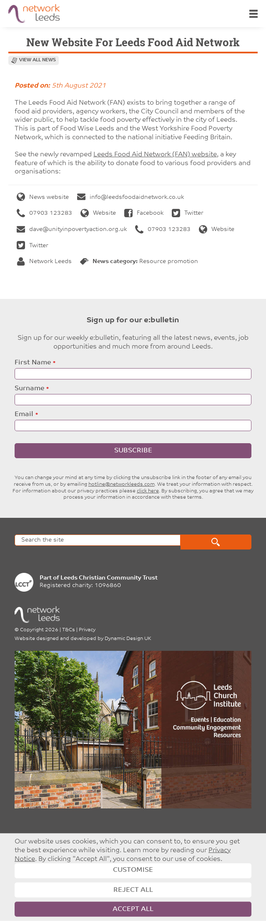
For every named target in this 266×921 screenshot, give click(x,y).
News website (43, 197)
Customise (133, 870)
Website (98, 213)
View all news (37, 60)
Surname (29, 388)
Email (24, 414)
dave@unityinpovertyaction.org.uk (72, 229)
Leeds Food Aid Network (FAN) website (155, 154)
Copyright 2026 (39, 629)
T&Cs (68, 629)
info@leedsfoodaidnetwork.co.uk (130, 197)
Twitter (187, 213)
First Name (33, 362)
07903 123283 (44, 213)
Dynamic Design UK (128, 638)
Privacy (87, 629)
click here (148, 491)
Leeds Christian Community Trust (109, 578)
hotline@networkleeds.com (121, 484)
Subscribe (133, 450)
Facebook (143, 213)
